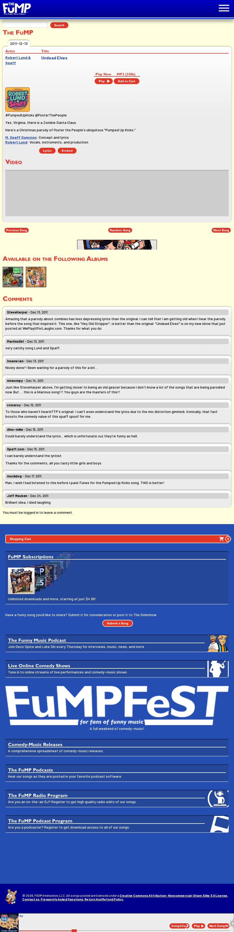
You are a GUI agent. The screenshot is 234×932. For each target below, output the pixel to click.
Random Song (120, 230)
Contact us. (31, 899)
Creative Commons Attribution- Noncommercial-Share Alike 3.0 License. (174, 895)
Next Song (221, 230)
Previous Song (16, 230)
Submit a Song (117, 623)
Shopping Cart (119, 539)
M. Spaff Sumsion (21, 137)
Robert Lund (16, 142)
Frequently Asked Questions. (62, 899)
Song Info (178, 925)
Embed (67, 151)
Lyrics (47, 151)
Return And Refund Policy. (104, 899)
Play (102, 81)
